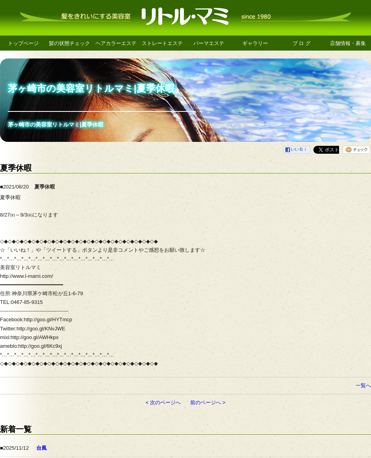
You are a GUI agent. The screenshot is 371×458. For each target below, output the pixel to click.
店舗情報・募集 (348, 43)
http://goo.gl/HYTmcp (48, 319)
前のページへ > (207, 402)
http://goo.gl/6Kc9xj (40, 346)
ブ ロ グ (301, 43)
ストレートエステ (162, 43)
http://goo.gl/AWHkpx (35, 337)
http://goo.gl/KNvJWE (41, 329)
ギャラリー (255, 43)
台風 (41, 448)
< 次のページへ (163, 402)
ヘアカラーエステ (116, 43)
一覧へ (363, 385)
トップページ (23, 43)
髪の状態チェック (69, 43)
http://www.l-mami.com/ (26, 276)
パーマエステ (208, 43)
